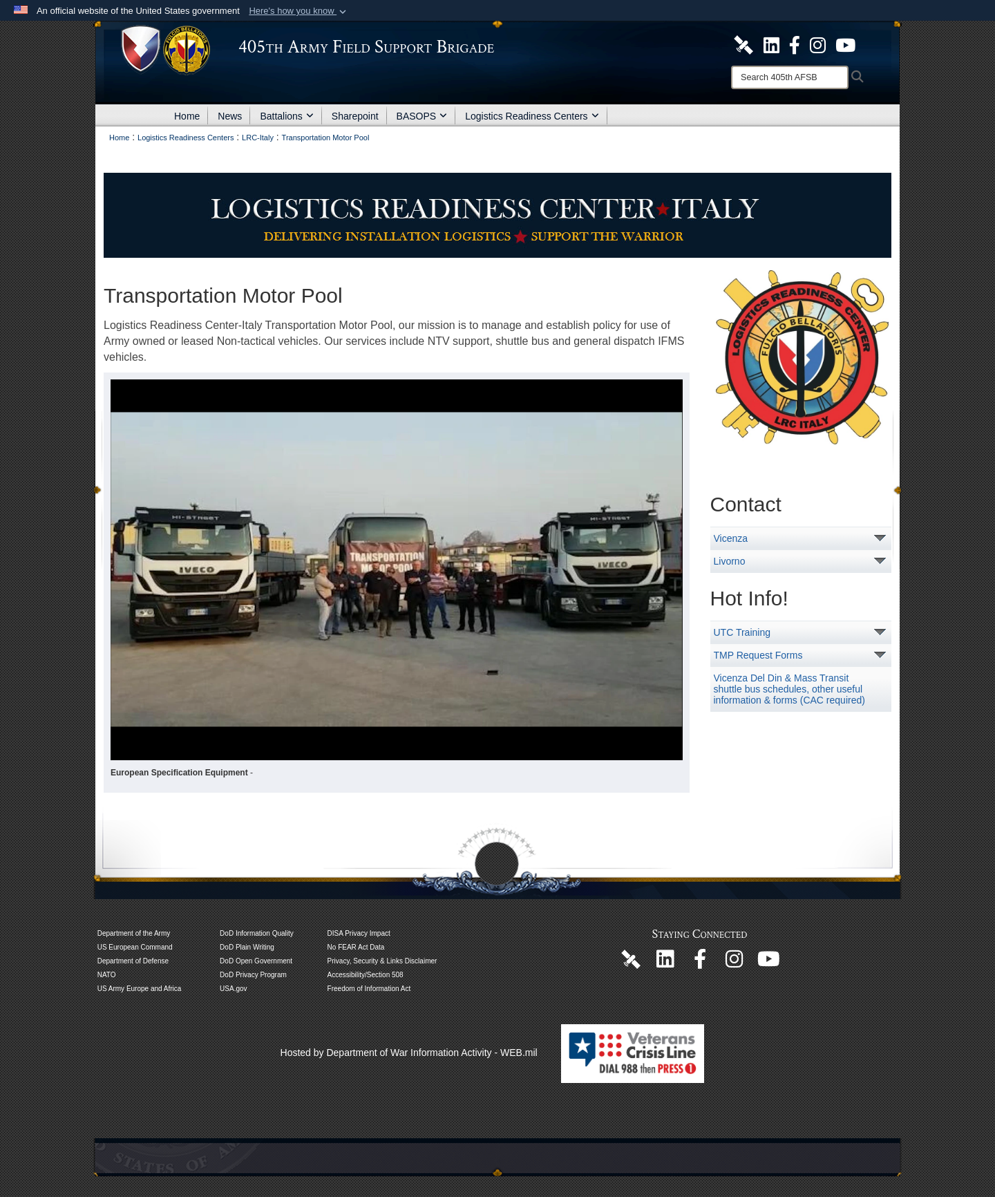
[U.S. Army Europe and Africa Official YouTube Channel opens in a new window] (845, 44)
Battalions (286, 116)
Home (187, 116)
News (230, 116)
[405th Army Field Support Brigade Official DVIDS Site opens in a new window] (743, 44)
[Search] (790, 77)
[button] (299, 11)
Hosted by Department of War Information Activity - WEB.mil (409, 1052)
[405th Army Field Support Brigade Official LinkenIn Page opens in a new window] (665, 962)
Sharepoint (355, 116)
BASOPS (422, 116)
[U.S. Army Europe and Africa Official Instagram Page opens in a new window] (818, 44)
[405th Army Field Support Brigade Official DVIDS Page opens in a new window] (630, 958)
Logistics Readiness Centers (531, 116)
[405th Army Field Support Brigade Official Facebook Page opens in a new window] (794, 44)
